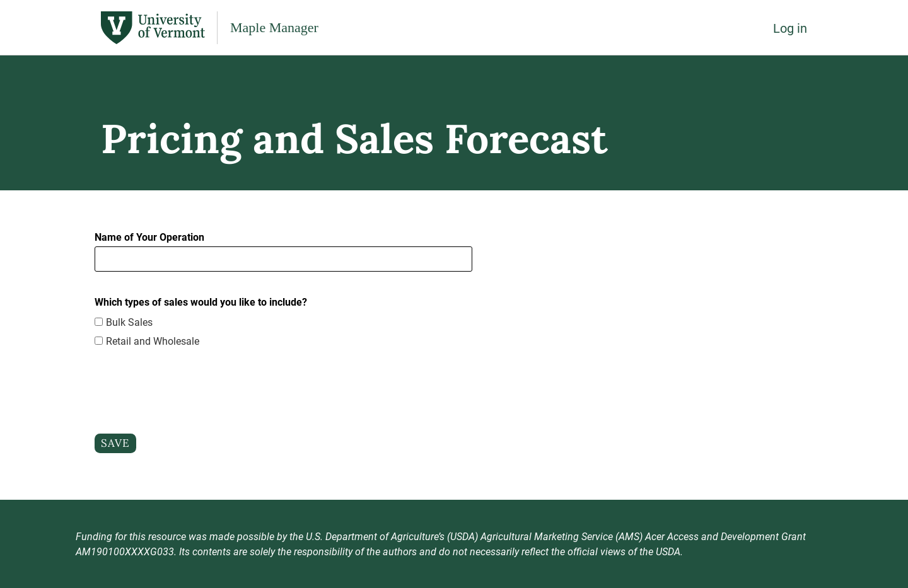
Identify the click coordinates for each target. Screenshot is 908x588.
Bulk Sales (129, 321)
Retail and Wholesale (152, 340)
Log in (790, 28)
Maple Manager (274, 27)
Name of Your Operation (149, 236)
